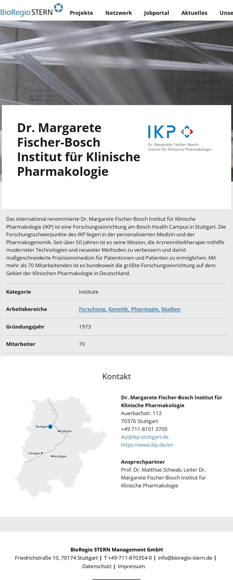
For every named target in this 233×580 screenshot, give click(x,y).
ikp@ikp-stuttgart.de (145, 436)
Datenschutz (97, 566)
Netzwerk (118, 12)
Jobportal (156, 12)
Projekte (81, 12)
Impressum (131, 566)
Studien (171, 308)
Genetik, (119, 308)
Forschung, (93, 308)
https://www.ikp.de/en (147, 444)
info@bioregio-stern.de (185, 557)
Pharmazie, (145, 308)
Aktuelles (194, 12)
